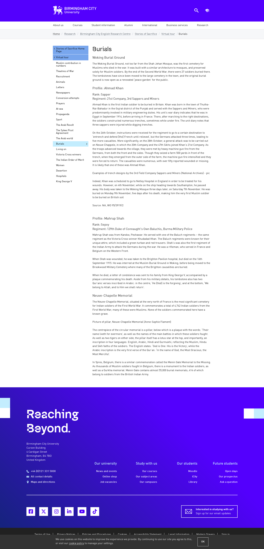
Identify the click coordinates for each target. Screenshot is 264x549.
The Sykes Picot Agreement (64, 131)
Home (56, 34)
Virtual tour (168, 34)
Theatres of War (65, 71)
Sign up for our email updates (215, 511)
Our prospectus (228, 476)
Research (70, 34)
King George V (64, 181)
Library (193, 482)
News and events (106, 471)
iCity (194, 476)
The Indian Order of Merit (70, 160)
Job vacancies (108, 482)
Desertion (61, 170)
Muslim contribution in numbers (68, 64)
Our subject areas (146, 476)
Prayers (60, 103)
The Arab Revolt (65, 125)
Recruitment (63, 76)
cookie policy (76, 543)
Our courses (149, 471)
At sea (59, 109)
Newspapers (63, 92)
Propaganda (62, 114)
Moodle (192, 471)
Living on (61, 149)
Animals (60, 82)
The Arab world (64, 138)
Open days (231, 471)
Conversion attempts (67, 98)
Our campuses (148, 482)
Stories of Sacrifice (146, 34)
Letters (60, 87)
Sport (59, 119)
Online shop (110, 476)
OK (203, 541)
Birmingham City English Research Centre (105, 34)
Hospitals (61, 176)
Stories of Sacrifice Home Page (69, 50)
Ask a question (229, 482)
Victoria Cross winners (68, 154)
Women (60, 165)
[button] (58, 25)
